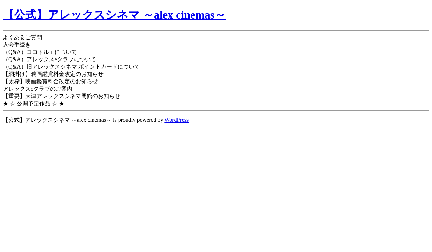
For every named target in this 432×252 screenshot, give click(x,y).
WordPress (176, 120)
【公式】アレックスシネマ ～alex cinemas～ (114, 14)
